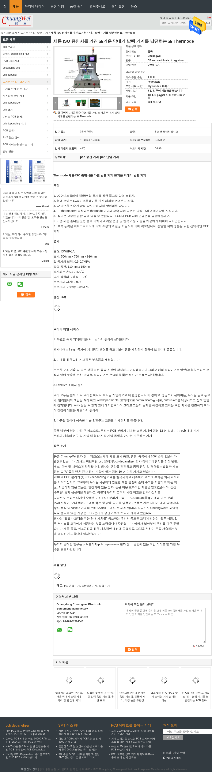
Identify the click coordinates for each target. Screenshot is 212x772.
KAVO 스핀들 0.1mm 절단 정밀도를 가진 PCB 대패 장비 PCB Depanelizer (27, 748)
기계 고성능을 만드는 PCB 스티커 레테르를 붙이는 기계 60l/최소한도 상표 (133, 740)
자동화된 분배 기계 (13, 95)
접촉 (134, 109)
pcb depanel (9, 74)
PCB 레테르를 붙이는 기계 (18, 144)
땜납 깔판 (8, 151)
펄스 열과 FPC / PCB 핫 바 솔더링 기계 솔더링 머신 (164, 696)
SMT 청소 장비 (11, 137)
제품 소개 (11, 32)
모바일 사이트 (172, 758)
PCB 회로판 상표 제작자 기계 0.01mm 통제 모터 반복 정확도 (133, 756)
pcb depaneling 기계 (14, 123)
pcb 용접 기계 (72, 585)
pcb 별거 (8, 109)
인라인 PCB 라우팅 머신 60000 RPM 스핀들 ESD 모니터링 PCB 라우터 (28, 740)
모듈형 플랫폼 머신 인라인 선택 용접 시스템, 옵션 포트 (100, 696)
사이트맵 (179, 752)
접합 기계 (104, 585)
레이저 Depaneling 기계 (16, 53)
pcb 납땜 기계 (89, 585)
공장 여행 (57, 6)
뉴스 (134, 6)
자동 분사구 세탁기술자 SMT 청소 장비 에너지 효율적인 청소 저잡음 (80, 732)
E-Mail (167, 752)
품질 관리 (76, 6)
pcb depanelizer (12, 102)
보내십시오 (173, 737)
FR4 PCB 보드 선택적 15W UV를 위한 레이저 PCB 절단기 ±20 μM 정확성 (27, 732)
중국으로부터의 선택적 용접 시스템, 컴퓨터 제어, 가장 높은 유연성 (132, 696)
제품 (15, 6)
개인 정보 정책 (29, 769)
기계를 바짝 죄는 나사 (15, 88)
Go (208, 23)
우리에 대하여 (35, 6)
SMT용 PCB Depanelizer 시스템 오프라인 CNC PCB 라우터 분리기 (28, 756)
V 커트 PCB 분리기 (13, 116)
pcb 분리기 (9, 46)
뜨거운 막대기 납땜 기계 (34, 32)
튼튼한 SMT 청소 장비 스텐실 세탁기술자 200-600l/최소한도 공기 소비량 (80, 748)
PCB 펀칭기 (9, 130)
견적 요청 (118, 6)
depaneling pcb (11, 67)
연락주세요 (97, 6)
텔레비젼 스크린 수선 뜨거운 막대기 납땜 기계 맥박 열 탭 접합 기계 (69, 696)
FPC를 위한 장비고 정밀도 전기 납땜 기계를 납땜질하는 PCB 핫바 (195, 696)
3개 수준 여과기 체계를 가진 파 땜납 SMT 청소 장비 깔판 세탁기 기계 (79, 756)
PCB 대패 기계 (11, 60)
